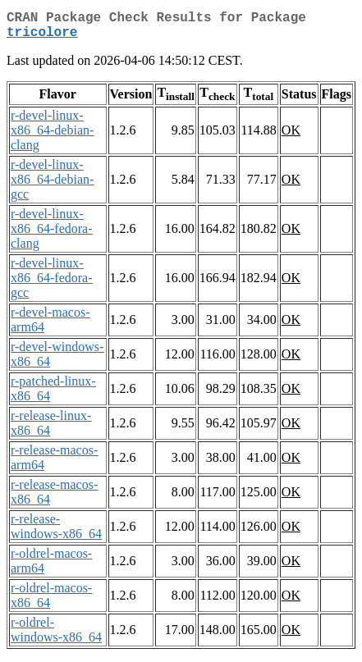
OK (291, 137)
